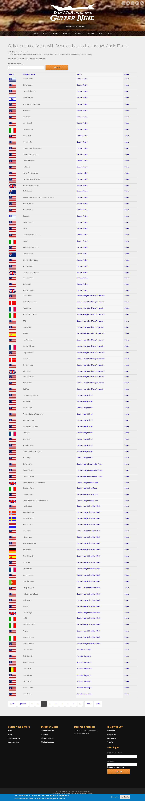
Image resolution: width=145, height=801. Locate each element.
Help (100, 34)
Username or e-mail (114, 753)
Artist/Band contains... (15, 64)
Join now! (85, 733)
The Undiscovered (47, 742)
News (45, 34)
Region (11, 74)
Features (67, 34)
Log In (109, 34)
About (10, 734)
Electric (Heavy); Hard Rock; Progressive (90, 296)
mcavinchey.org (13, 742)
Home (36, 34)
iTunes (126, 74)
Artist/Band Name (29, 74)
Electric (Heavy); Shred (85, 395)
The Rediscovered (47, 738)
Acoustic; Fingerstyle (84, 650)
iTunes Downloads (47, 730)
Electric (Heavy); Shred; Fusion (87, 483)
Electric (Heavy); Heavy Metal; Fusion (89, 464)
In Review (44, 734)
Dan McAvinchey (14, 738)
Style (79, 74)
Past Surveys (111, 738)
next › (89, 704)
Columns (55, 34)
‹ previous (22, 704)
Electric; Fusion (82, 79)
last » (98, 704)
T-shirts (110, 742)
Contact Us (111, 730)
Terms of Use (84, 795)
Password (111, 761)
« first (12, 704)
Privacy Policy (99, 795)
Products (79, 34)
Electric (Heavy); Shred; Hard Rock (88, 506)
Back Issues (111, 734)
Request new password (115, 767)
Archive (91, 34)
